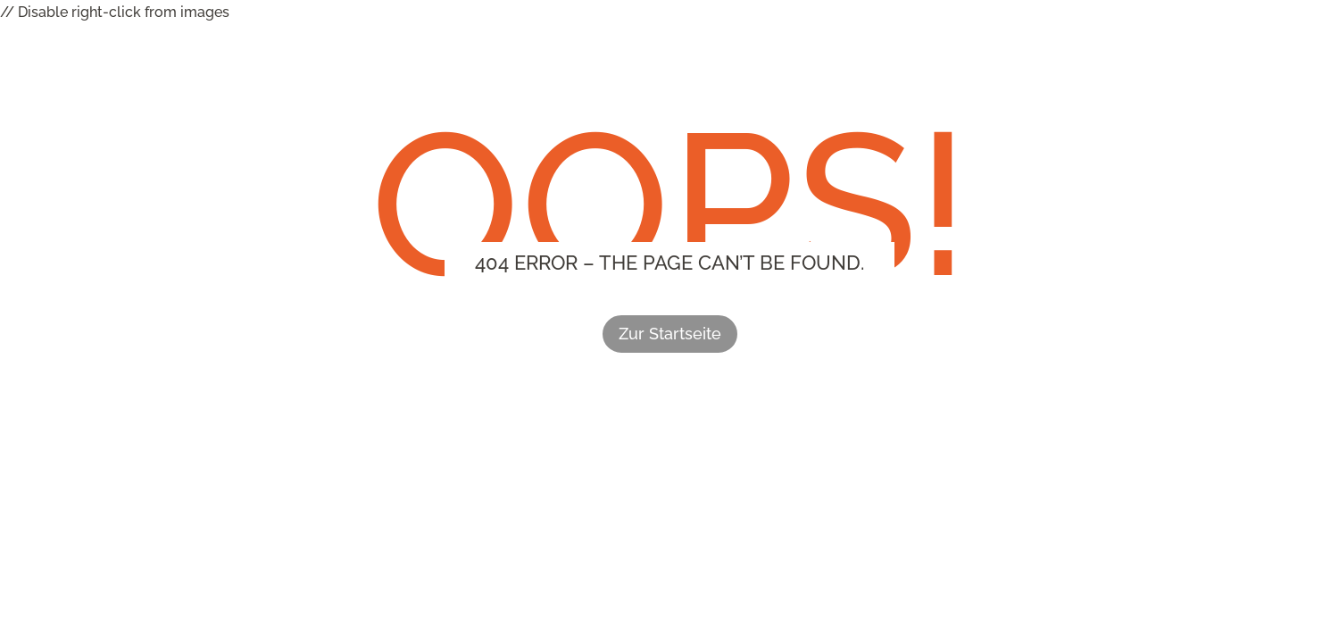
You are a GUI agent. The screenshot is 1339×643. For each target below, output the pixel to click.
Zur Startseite (670, 333)
